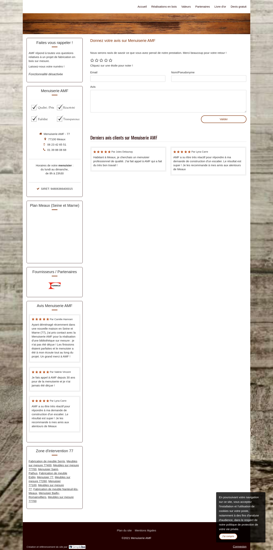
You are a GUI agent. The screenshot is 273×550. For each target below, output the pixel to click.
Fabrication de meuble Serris (47, 461)
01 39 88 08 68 (56, 149)
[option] (54, 285)
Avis (93, 86)
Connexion (239, 546)
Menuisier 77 (45, 477)
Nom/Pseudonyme (183, 72)
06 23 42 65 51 (56, 144)
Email (93, 72)
